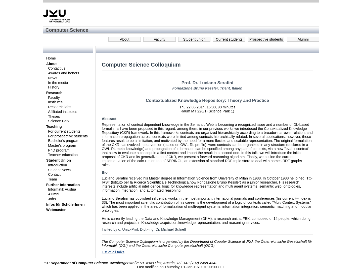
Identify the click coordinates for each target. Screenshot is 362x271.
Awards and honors (63, 73)
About (124, 39)
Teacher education (63, 155)
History (53, 87)
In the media (58, 83)
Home (51, 58)
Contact (54, 174)
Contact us (56, 68)
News (52, 78)
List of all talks (113, 252)
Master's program (62, 145)
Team (52, 179)
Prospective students (266, 39)
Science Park (58, 121)
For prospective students (68, 136)
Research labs (59, 107)
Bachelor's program (63, 141)
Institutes (55, 102)
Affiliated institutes (62, 112)
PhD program (59, 150)
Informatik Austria (62, 189)
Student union (194, 39)
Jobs (52, 199)
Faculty (159, 39)
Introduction (57, 165)
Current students (229, 39)
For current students (64, 131)
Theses (54, 116)
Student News (59, 170)
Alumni (303, 39)
